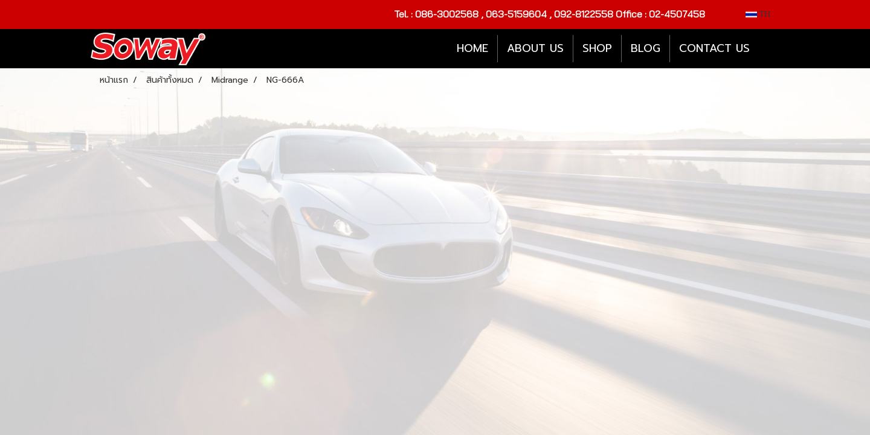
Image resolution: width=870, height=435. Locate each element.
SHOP (597, 48)
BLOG (645, 48)
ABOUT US (535, 48)
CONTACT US (714, 48)
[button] (770, 49)
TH (758, 14)
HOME (472, 48)
